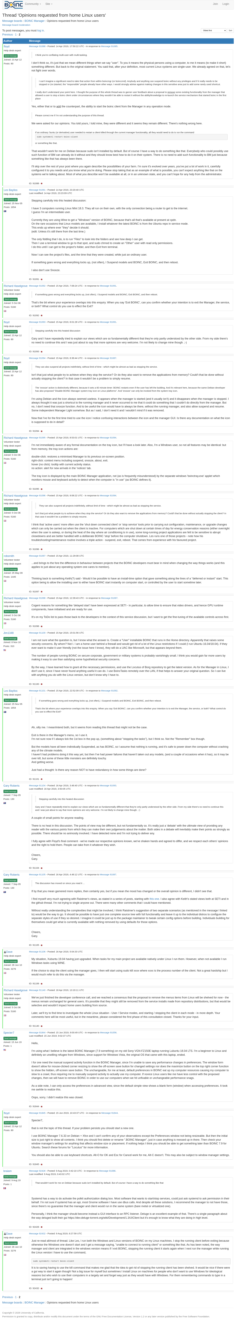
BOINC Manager (35, 20)
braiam (7, 1171)
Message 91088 (37, 46)
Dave (9, 951)
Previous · (8, 34)
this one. (155, 898)
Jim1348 (8, 632)
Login (225, 3)
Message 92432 (37, 1233)
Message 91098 (37, 598)
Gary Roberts (11, 785)
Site (48, 3)
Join (215, 3)
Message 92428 (37, 1171)
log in (40, 30)
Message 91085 (109, 46)
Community (33, 3)
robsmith (9, 555)
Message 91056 (108, 1032)
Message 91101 (37, 690)
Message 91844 (37, 1032)
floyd (6, 46)
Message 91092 (37, 285)
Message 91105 (37, 874)
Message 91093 (37, 322)
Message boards (12, 20)
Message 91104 (37, 785)
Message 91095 (37, 437)
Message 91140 (37, 990)
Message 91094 (37, 358)
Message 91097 (37, 555)
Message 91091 (37, 190)
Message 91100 (37, 632)
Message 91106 (37, 951)
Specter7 (8, 1032)
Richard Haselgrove (16, 285)
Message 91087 (108, 358)
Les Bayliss (10, 190)
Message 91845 (37, 1113)
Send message (11, 56)
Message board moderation (16, 25)
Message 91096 (37, 495)
